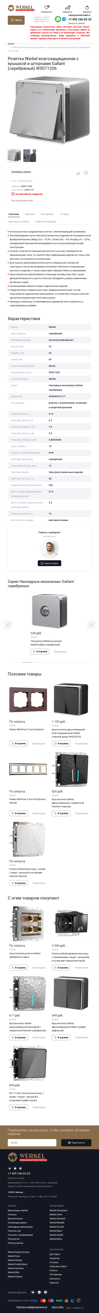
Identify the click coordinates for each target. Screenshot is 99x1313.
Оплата (54, 1270)
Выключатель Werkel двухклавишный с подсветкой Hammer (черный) (68, 803)
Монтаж (30, 214)
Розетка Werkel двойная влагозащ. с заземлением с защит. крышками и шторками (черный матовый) (70, 957)
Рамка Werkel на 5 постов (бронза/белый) (27, 801)
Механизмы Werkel (18, 1210)
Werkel (11, 44)
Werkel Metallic (57, 1222)
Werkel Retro (56, 1239)
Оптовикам (56, 1274)
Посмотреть (60, 651)
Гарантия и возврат (46, 221)
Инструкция (47, 214)
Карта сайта (58, 1307)
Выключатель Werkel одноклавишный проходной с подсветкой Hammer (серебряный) (27, 1027)
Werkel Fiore (14, 1256)
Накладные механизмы (20, 1227)
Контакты (55, 1278)
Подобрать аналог (21, 172)
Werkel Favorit (57, 1227)
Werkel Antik (56, 1214)
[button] (8, 625)
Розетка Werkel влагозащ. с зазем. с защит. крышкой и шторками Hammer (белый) (27, 872)
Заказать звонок (76, 23)
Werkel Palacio (15, 1276)
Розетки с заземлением (20, 1235)
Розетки (12, 1214)
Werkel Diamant (57, 1218)
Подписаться (76, 1142)
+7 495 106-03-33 (79, 19)
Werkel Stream (15, 1260)
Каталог (12, 20)
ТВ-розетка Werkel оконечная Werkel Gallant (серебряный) (46, 643)
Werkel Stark (56, 1231)
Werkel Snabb (56, 1235)
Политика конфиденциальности (31, 1307)
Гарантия (55, 1258)
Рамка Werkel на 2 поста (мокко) (26, 729)
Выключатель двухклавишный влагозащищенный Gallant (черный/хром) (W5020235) (68, 733)
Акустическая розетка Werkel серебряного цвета (24, 955)
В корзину (40, 651)
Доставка (55, 1254)
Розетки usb (14, 1231)
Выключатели (15, 1218)
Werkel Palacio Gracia (18, 1252)
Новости (54, 1282)
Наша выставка (58, 1266)
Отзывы (64, 214)
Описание (14, 214)
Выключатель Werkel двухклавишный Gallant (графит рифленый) (69, 1027)
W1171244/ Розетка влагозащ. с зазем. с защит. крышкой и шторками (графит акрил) (26, 1097)
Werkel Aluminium (58, 1210)
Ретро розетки (15, 1243)
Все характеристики (22, 200)
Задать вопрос (50, 563)
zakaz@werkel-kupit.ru (79, 15)
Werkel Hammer (16, 1268)
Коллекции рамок (17, 1222)
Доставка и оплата (19, 221)
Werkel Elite (13, 1272)
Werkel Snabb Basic (17, 1264)
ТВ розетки (14, 1239)
